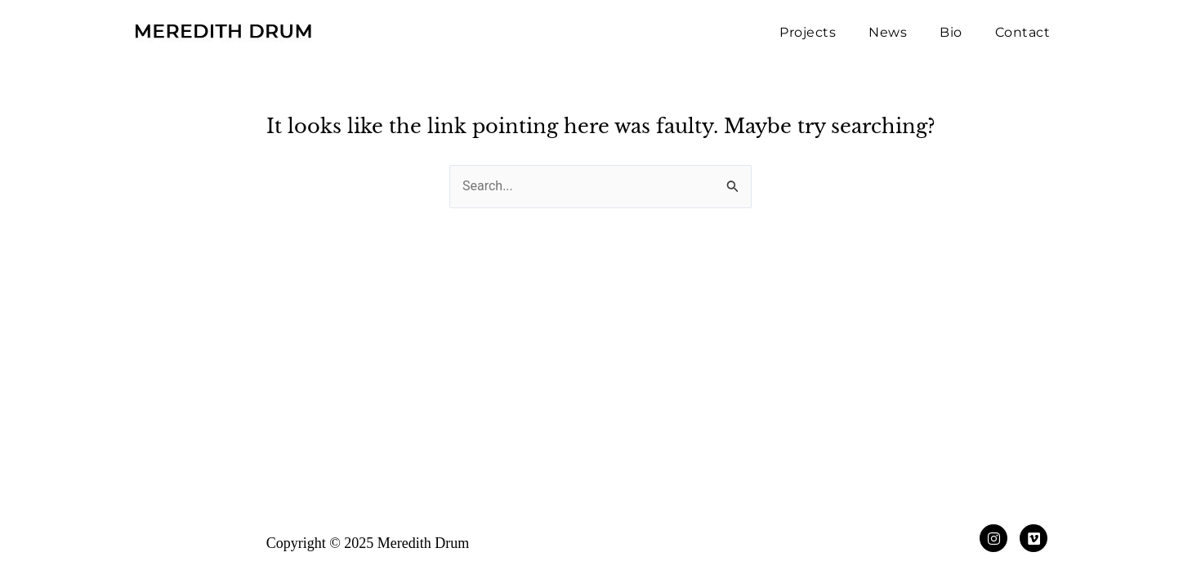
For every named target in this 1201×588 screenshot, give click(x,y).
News (887, 32)
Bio (951, 32)
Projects (807, 32)
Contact (1023, 32)
